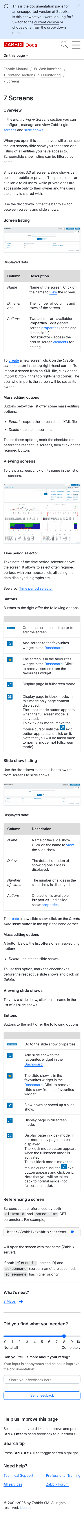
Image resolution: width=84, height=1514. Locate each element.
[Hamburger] (76, 45)
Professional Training (63, 1474)
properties (49, 328)
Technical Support (18, 1474)
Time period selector (36, 588)
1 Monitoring (51, 75)
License (26, 1507)
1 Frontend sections (19, 75)
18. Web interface (47, 69)
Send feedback (42, 1394)
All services (13, 1483)
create (14, 360)
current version (46, 22)
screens (10, 130)
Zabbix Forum (57, 1483)
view (53, 292)
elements (60, 342)
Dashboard (53, 647)
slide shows (33, 130)
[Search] (64, 45)
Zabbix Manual (16, 69)
